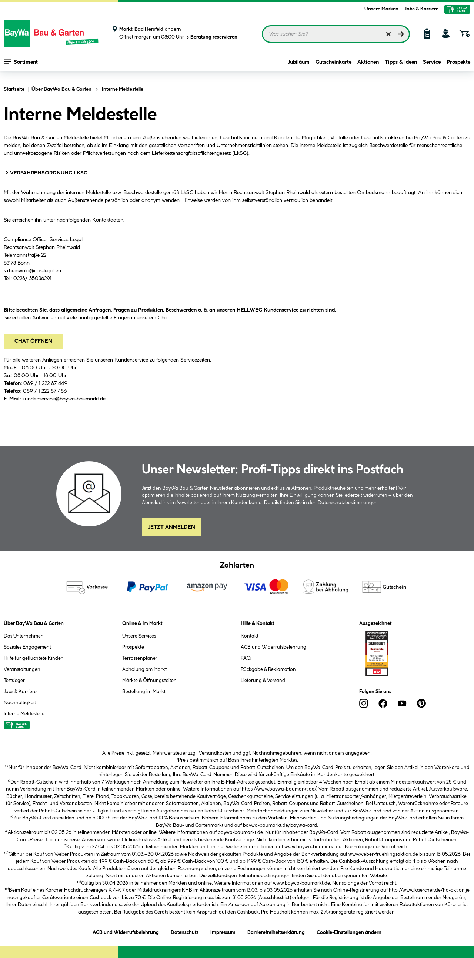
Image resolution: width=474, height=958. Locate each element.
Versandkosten (215, 753)
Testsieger (14, 680)
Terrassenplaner (139, 658)
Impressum (223, 931)
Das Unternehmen (24, 636)
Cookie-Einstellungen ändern (349, 931)
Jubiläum (299, 63)
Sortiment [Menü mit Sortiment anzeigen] (21, 63)
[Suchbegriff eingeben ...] (336, 34)
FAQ (246, 658)
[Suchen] (401, 34)
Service (432, 63)
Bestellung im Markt (144, 691)
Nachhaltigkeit (20, 703)
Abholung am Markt (144, 669)
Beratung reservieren (211, 37)
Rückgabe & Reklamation (268, 669)
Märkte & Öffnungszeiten (149, 680)
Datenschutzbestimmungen (348, 502)
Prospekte (458, 63)
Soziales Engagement (27, 647)
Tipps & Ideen (401, 63)
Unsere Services (139, 636)
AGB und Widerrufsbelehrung (273, 647)
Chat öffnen (33, 341)
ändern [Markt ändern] (173, 29)
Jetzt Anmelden (171, 527)
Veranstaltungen (22, 669)
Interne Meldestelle (24, 714)
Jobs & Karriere (421, 9)
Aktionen (368, 63)
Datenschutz (184, 931)
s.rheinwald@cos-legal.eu (32, 270)
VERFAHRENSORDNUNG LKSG (45, 173)
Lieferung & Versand (263, 680)
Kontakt (249, 636)
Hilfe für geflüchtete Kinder (33, 658)
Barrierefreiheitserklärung (276, 931)
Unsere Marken (381, 9)
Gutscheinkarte (333, 63)
